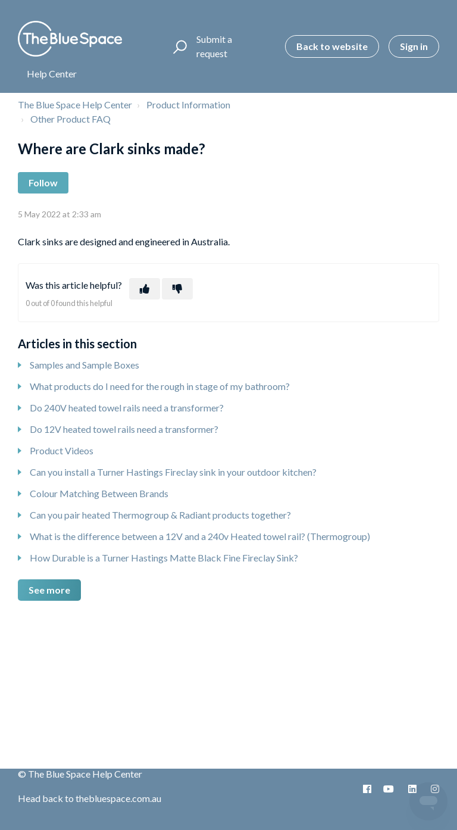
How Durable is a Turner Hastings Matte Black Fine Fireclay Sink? (164, 557)
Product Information (188, 104)
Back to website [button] (332, 46)
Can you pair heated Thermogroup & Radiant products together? (160, 514)
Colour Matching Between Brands (99, 493)
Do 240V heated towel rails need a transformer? (127, 407)
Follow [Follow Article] (43, 182)
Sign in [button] (414, 46)
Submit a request (214, 46)
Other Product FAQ (70, 118)
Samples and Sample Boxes (84, 364)
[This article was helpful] (144, 288)
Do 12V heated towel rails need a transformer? (124, 429)
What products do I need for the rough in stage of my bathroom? (160, 386)
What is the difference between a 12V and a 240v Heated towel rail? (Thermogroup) (200, 536)
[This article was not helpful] (177, 288)
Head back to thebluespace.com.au (89, 798)
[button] (178, 46)
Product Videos (61, 450)
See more (49, 589)
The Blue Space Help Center (75, 104)
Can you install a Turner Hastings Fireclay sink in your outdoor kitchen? (173, 472)
